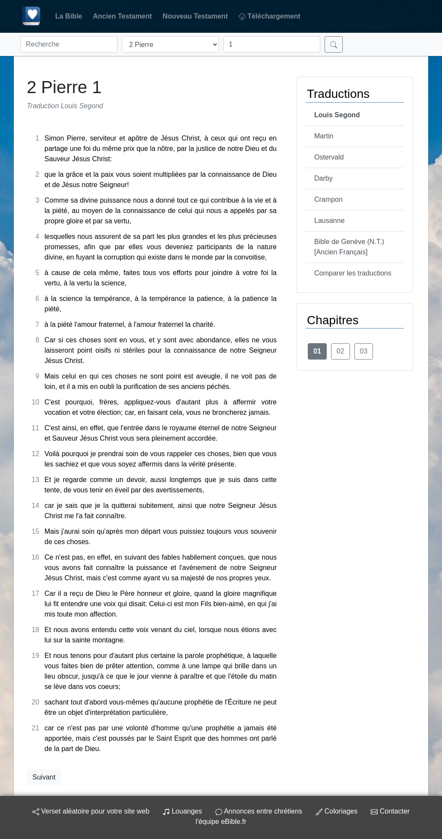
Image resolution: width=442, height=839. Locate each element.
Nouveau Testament (195, 16)
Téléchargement (269, 16)
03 (364, 351)
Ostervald (329, 157)
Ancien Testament (122, 16)
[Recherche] (68, 44)
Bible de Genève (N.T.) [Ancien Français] (349, 247)
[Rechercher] (334, 44)
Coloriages (336, 811)
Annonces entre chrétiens (258, 811)
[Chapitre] (271, 44)
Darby (323, 178)
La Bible (68, 16)
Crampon (328, 199)
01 (317, 351)
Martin (323, 136)
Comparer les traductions (352, 273)
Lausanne (329, 220)
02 (340, 351)
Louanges (182, 811)
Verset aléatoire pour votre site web (90, 811)
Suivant (43, 777)
